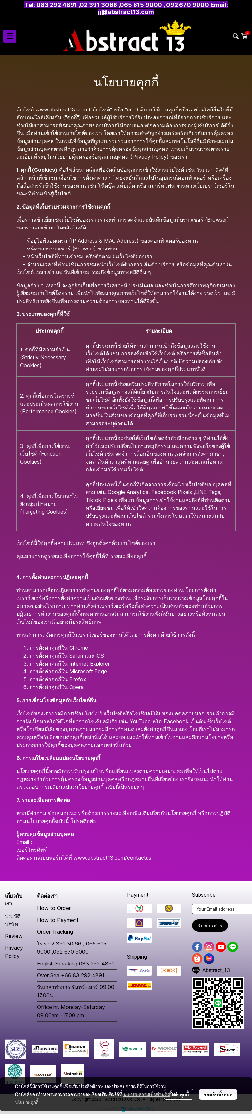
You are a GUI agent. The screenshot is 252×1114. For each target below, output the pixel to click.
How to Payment (58, 920)
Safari (76, 655)
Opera (76, 687)
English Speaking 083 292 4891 (75, 963)
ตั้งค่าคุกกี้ (178, 1094)
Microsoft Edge (88, 671)
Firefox (77, 679)
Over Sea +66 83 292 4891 (70, 975)
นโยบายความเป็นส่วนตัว (146, 1094)
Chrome (78, 648)
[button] (235, 36)
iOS (100, 655)
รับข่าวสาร (210, 925)
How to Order (54, 908)
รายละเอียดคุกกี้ (128, 556)
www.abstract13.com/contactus (112, 857)
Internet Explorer (89, 663)
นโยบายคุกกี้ (27, 1102)
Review (14, 936)
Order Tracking (55, 931)
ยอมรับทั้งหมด (218, 1094)
